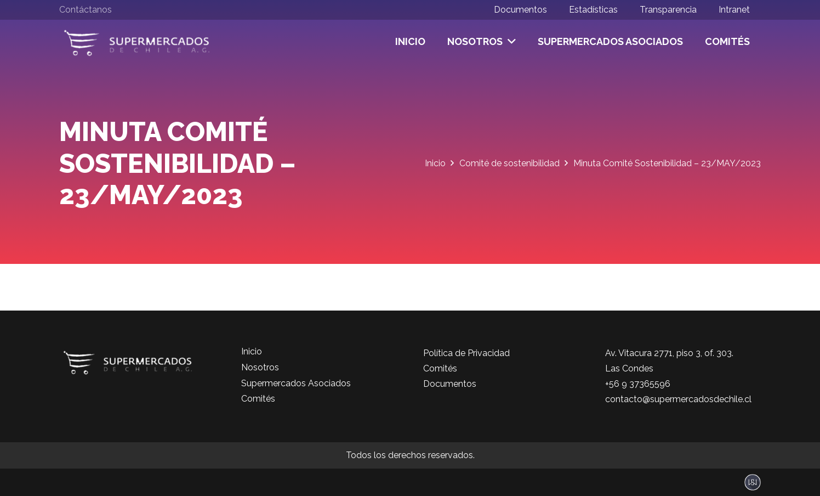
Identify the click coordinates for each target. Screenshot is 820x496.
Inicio (251, 351)
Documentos (449, 384)
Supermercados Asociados (296, 383)
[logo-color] (136, 42)
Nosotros (260, 367)
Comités (258, 398)
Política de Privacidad (466, 353)
